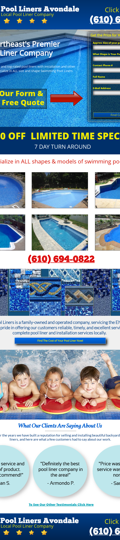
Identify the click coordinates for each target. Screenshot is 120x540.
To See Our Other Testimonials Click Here (61, 504)
